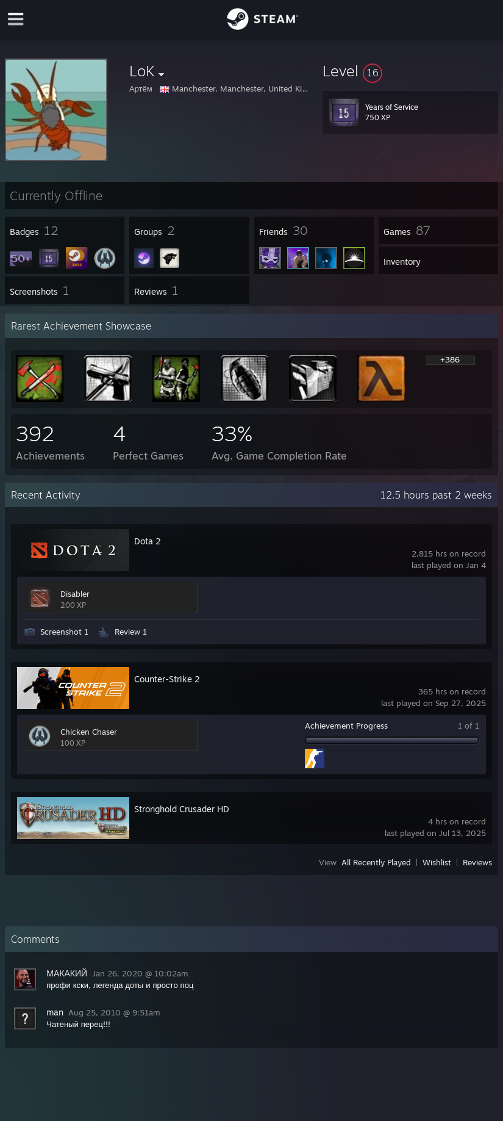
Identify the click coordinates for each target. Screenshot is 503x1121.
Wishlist (437, 862)
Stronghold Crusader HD (181, 809)
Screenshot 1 (64, 631)
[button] (410, 71)
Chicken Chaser (88, 732)
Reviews (477, 862)
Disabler (75, 594)
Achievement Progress (346, 725)
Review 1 (131, 631)
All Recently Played (376, 862)
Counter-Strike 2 (167, 679)
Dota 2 (147, 541)
